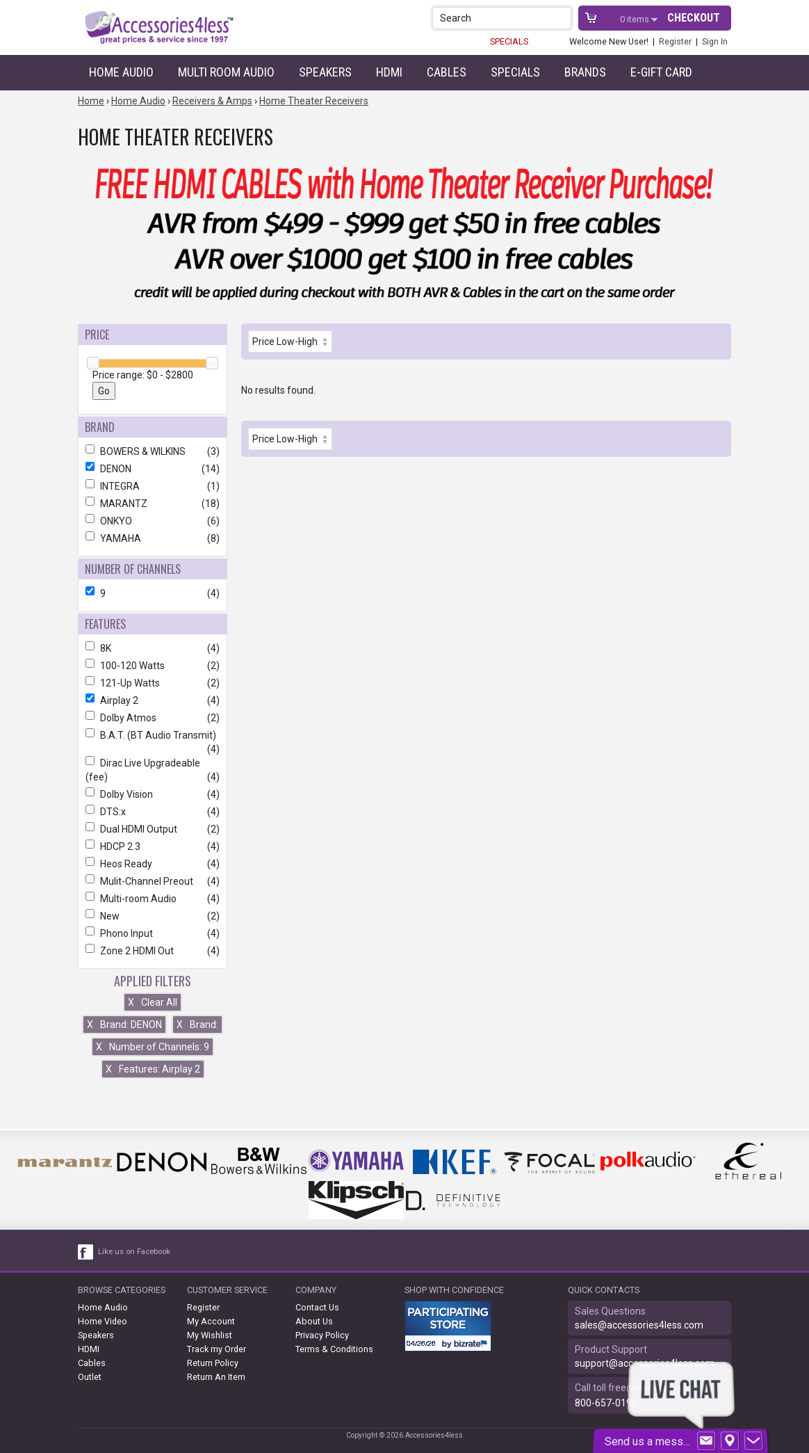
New (152, 916)
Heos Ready (152, 864)
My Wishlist (209, 1335)
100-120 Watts (152, 666)
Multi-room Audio (152, 899)
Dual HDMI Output (152, 829)
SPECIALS (509, 41)
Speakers (325, 72)
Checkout (693, 17)
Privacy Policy (322, 1335)
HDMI (389, 72)
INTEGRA (152, 486)
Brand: (197, 1024)
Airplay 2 (152, 700)
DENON (152, 469)
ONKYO (152, 521)
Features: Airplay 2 (153, 1069)
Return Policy (212, 1363)
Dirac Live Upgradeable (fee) (152, 770)
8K (152, 648)
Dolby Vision (152, 794)
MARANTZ (152, 504)
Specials (515, 72)
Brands (585, 72)
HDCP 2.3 (152, 846)
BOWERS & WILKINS (152, 451)
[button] (562, 17)
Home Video (102, 1321)
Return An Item (216, 1377)
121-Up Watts (152, 683)
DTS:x (152, 812)
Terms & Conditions (334, 1349)
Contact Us (317, 1307)
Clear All (152, 1002)
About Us (314, 1321)
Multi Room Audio (226, 72)
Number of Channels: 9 (152, 1046)
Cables (446, 72)
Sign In (715, 41)
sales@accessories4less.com (639, 1325)
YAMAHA (152, 538)
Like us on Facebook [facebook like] (134, 1251)
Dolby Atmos (152, 718)
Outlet (89, 1377)
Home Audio (121, 72)
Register (675, 41)
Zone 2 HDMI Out (152, 951)
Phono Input (152, 933)
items (635, 19)
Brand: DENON (124, 1024)
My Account (211, 1321)
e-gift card (661, 72)
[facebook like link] (86, 1252)
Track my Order (216, 1349)
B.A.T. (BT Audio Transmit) (152, 735)
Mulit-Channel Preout (152, 881)
